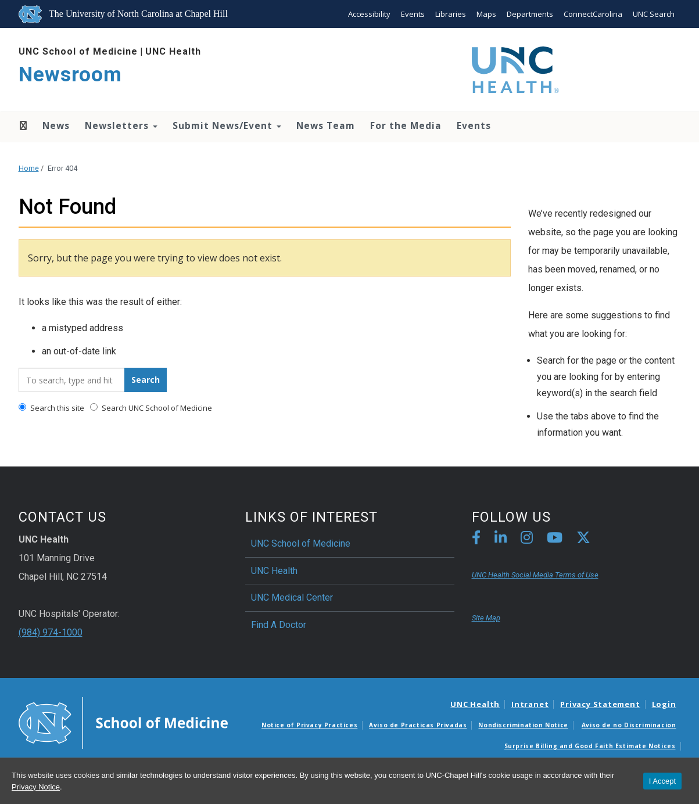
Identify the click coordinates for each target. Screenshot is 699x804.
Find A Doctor (278, 624)
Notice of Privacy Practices (309, 725)
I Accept (662, 781)
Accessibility (369, 14)
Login (664, 704)
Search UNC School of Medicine (151, 408)
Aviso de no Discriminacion (629, 725)
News (56, 125)
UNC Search (654, 14)
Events (413, 14)
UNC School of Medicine (78, 51)
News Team (325, 125)
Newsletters (121, 125)
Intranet (530, 704)
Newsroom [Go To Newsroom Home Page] (70, 75)
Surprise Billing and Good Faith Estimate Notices (590, 746)
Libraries (450, 14)
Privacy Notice (36, 787)
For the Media (406, 125)
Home (22, 125)
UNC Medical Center (292, 597)
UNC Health (173, 51)
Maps (486, 14)
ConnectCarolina (593, 14)
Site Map (486, 617)
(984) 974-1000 (51, 632)
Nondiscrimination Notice (523, 725)
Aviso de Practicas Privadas (418, 725)
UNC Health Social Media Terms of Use (535, 574)
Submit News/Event (227, 125)
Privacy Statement (600, 704)
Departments (530, 14)
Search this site (51, 408)
